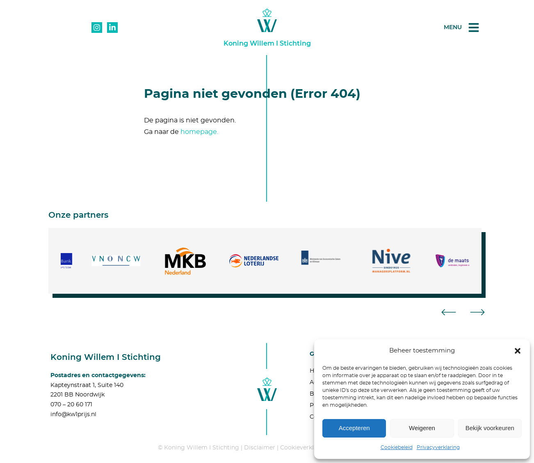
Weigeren (422, 427)
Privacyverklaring (438, 447)
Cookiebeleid (397, 447)
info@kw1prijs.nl (73, 414)
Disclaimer (259, 448)
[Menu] (473, 27)
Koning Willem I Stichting (267, 43)
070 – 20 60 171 (71, 405)
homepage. (199, 132)
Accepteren (354, 427)
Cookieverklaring (304, 448)
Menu (453, 27)
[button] (517, 351)
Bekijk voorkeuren (490, 427)
